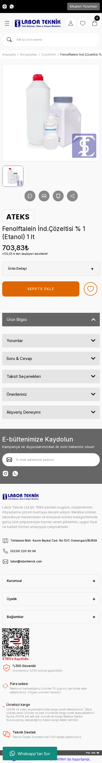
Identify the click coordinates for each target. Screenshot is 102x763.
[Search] (51, 39)
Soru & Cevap (19, 358)
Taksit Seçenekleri (24, 376)
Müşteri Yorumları (83, 6)
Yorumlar (15, 340)
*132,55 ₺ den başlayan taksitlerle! (25, 253)
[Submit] (9, 459)
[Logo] (37, 23)
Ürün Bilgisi (17, 319)
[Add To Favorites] (90, 289)
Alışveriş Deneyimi (24, 412)
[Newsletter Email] (51, 459)
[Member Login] (70, 23)
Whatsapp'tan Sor (30, 753)
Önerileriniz (17, 394)
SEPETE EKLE (40, 289)
